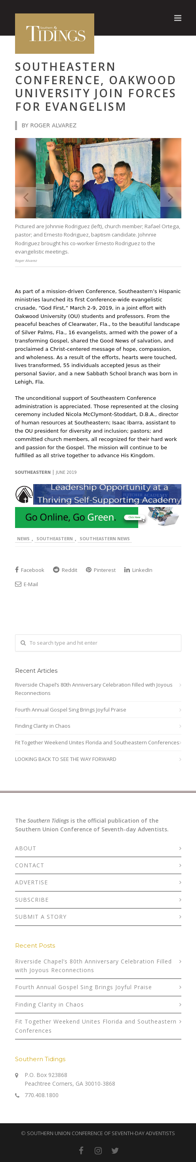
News (23, 538)
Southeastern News (105, 538)
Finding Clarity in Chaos (42, 725)
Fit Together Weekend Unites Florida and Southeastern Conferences (97, 742)
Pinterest (101, 569)
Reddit (65, 569)
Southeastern (54, 538)
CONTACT (29, 865)
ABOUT (25, 848)
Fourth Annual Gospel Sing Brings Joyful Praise (70, 709)
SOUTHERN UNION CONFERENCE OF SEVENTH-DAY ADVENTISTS (101, 1133)
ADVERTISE (31, 882)
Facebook (29, 569)
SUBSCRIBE (32, 899)
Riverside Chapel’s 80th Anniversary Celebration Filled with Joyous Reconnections (94, 688)
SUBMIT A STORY (41, 916)
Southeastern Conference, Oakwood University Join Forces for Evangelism (96, 86)
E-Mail (26, 584)
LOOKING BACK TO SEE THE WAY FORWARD (65, 759)
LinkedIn (138, 569)
